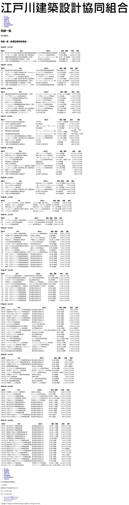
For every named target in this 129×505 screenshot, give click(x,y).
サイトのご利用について (11, 497)
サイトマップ (8, 500)
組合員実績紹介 (8, 24)
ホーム (6, 16)
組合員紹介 (7, 23)
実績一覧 (6, 21)
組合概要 (6, 18)
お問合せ (6, 26)
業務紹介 (6, 19)
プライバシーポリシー (10, 499)
